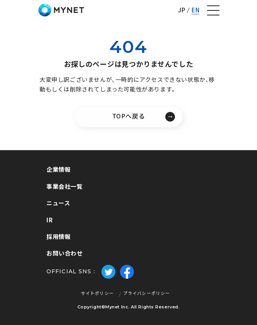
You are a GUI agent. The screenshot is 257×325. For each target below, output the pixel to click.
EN (195, 10)
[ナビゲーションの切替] (213, 10)
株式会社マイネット (61, 10)
